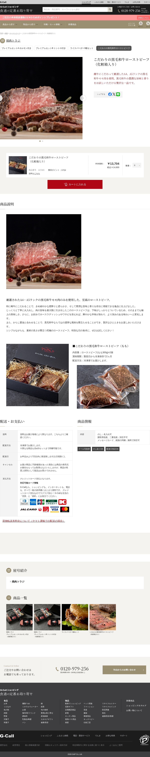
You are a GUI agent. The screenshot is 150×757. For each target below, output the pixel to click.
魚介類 (6, 710)
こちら (37, 173)
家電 (67, 713)
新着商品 (72, 24)
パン (24, 722)
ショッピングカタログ (136, 705)
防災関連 (105, 710)
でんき (126, 2)
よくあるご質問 (115, 745)
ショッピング (86, 2)
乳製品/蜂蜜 (27, 719)
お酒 (24, 710)
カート (148, 26)
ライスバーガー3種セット (81, 48)
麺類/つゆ (26, 704)
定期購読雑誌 (70, 710)
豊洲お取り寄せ (47, 713)
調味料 (25, 716)
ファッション (89, 707)
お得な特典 (136, 2)
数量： (128, 166)
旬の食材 (44, 710)
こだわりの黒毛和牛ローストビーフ (114, 48)
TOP (1, 33)
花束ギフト (69, 707)
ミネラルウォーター (30, 707)
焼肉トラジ (13, 40)
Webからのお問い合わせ (124, 669)
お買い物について (134, 710)
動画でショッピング (73, 704)
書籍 (85, 713)
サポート (147, 2)
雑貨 (67, 722)
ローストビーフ (15, 33)
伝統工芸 (87, 722)
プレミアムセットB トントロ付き (51, 48)
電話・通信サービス (114, 2)
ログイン (140, 26)
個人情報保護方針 (32, 745)
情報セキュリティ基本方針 (56, 745)
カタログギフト (47, 719)
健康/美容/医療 (108, 716)
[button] (40, 141)
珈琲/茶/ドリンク (29, 713)
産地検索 (44, 716)
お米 (5, 704)
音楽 (85, 710)
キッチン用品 (70, 716)
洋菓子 (6, 719)
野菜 (5, 716)
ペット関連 (88, 704)
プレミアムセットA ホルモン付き (16, 48)
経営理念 (16, 745)
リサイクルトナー (109, 704)
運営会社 (4, 745)
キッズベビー (89, 719)
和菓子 (6, 722)
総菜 (42, 707)
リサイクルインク (109, 707)
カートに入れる (77, 184)
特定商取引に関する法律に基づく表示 (88, 745)
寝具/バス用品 (70, 719)
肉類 (6, 33)
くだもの (7, 707)
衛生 (104, 713)
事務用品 (87, 716)
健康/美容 (44, 722)
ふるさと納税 (99, 2)
